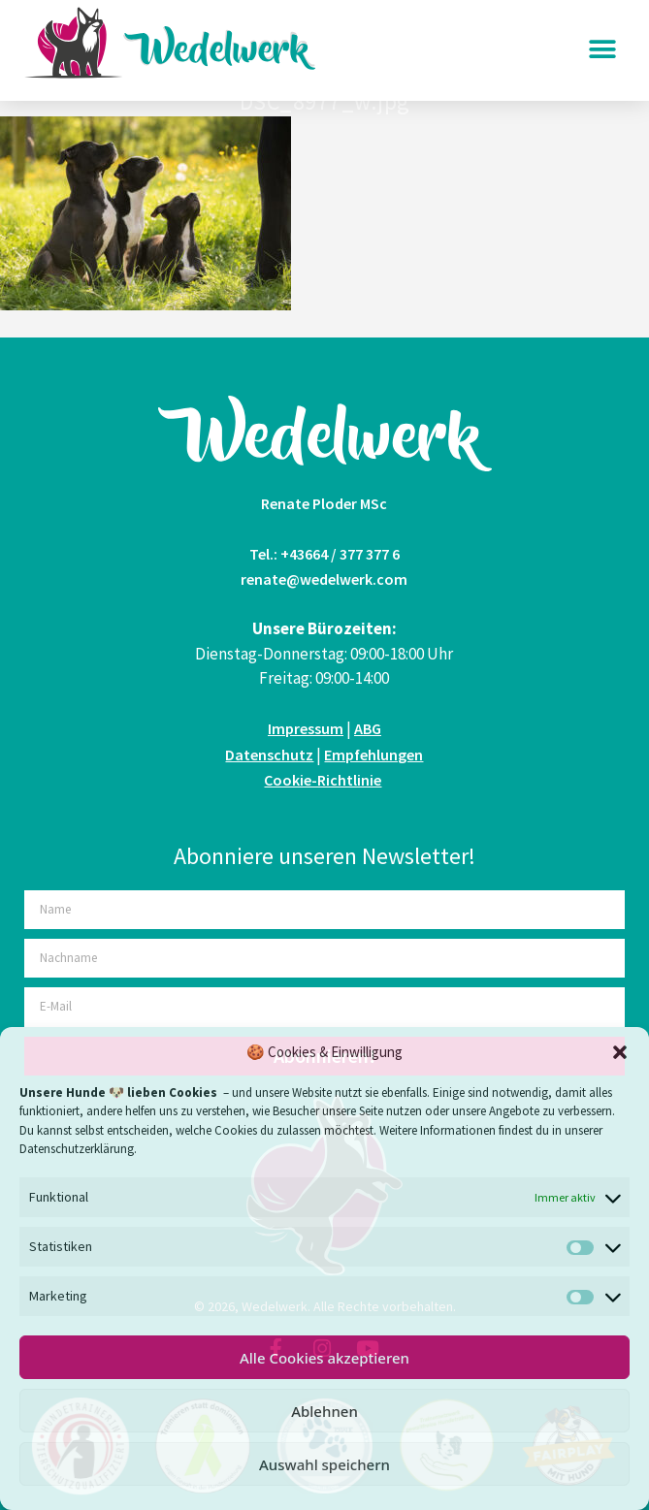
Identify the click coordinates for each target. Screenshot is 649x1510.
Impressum (305, 728)
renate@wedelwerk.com (324, 579)
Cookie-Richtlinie (322, 779)
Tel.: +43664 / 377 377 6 (324, 553)
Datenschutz (269, 754)
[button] (620, 1052)
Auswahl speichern (324, 1464)
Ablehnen (324, 1411)
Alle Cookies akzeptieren (324, 1357)
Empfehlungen (373, 754)
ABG (367, 728)
